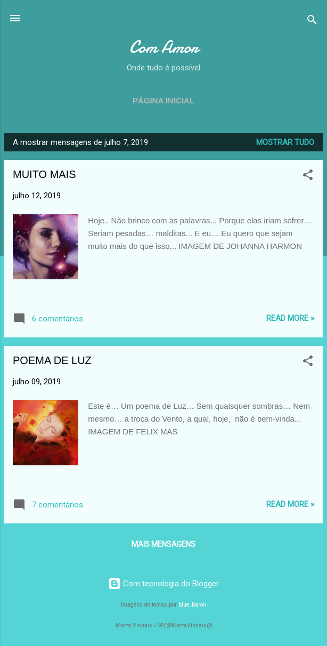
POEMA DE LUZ (52, 360)
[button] (307, 176)
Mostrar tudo (285, 142)
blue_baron (192, 604)
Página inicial (163, 100)
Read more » (290, 318)
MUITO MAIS (44, 174)
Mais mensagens (163, 544)
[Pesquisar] (312, 21)
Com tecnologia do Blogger (163, 583)
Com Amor (163, 47)
